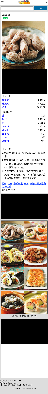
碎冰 (4, 119)
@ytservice (11, 383)
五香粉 (5, 133)
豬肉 (10, 183)
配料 (4, 183)
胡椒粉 (5, 141)
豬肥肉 (5, 103)
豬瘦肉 (5, 100)
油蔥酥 (5, 130)
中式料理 (18, 183)
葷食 (26, 183)
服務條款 (16, 385)
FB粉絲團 (5, 385)
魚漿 (4, 107)
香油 (4, 137)
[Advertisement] (24, 361)
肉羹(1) (6, 15)
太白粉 (5, 126)
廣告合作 (27, 385)
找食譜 (40, 8)
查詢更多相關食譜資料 (24, 315)
